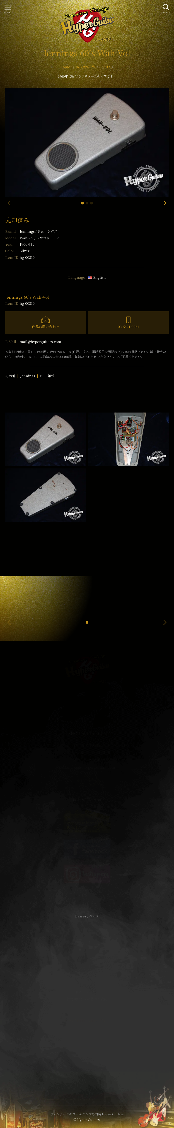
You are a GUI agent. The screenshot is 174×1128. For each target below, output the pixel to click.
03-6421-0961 (128, 326)
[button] (82, 203)
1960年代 (47, 375)
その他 (10, 375)
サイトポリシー (87, 992)
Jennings (39, 231)
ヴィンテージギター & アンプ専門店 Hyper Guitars (87, 1114)
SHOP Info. (87, 780)
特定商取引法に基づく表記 (87, 998)
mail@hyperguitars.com (40, 341)
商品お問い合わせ (45, 326)
